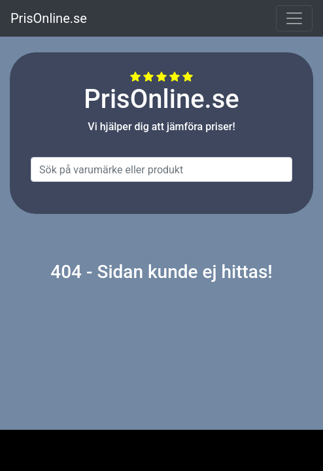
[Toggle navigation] (294, 18)
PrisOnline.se (48, 18)
